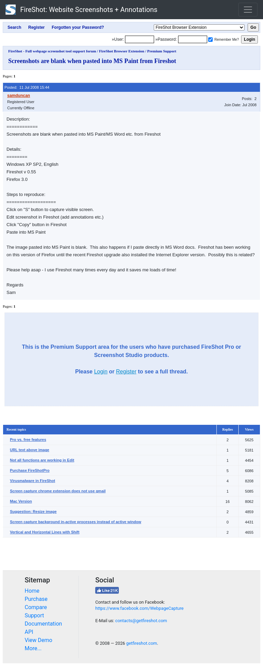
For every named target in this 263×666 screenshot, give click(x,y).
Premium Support (161, 51)
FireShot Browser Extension (121, 51)
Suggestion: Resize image (33, 511)
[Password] (192, 39)
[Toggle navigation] (248, 9)
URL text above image (29, 450)
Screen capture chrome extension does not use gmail (57, 491)
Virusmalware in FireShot (32, 481)
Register (126, 371)
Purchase (36, 599)
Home (32, 591)
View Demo (38, 640)
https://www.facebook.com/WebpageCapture (139, 608)
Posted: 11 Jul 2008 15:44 (26, 87)
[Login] (139, 39)
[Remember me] (210, 39)
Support (34, 615)
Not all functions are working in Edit (42, 460)
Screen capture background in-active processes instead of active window (75, 522)
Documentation (43, 623)
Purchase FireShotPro (30, 470)
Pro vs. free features (28, 439)
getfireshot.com (141, 643)
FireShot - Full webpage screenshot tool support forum (52, 51)
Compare (36, 607)
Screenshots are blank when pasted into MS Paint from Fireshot (92, 61)
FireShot (81, 9)
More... (33, 648)
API (29, 632)
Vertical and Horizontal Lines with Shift (44, 532)
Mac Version (21, 501)
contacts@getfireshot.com (141, 620)
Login (101, 371)
